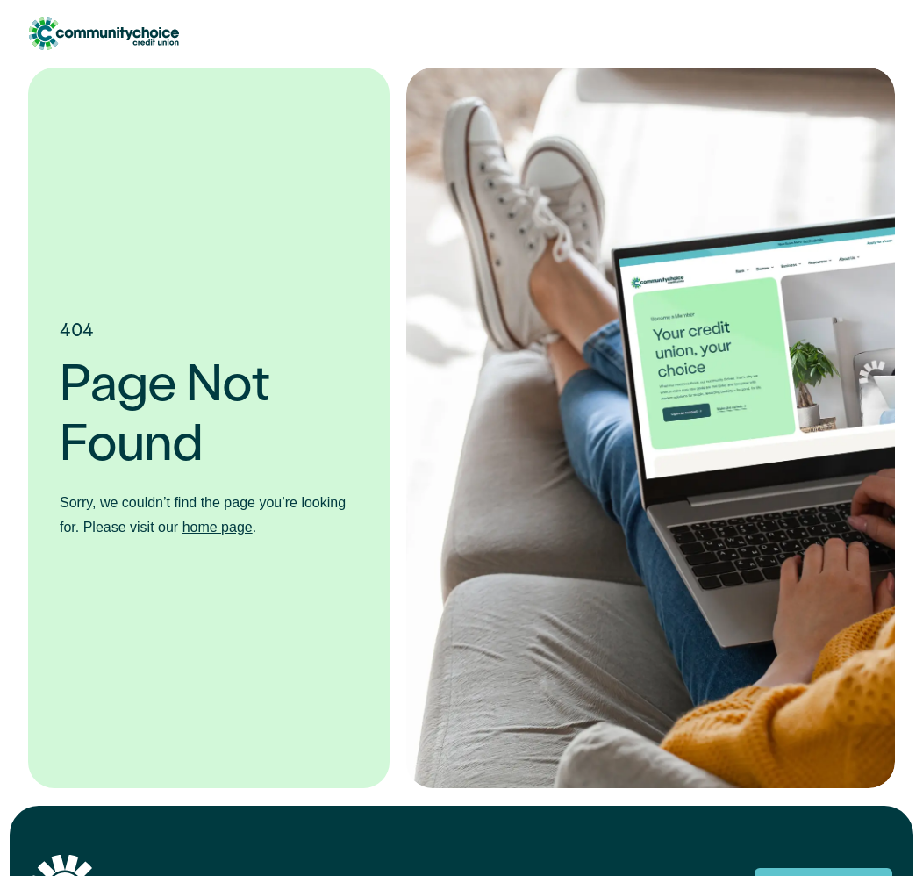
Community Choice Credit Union (103, 33)
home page (217, 527)
